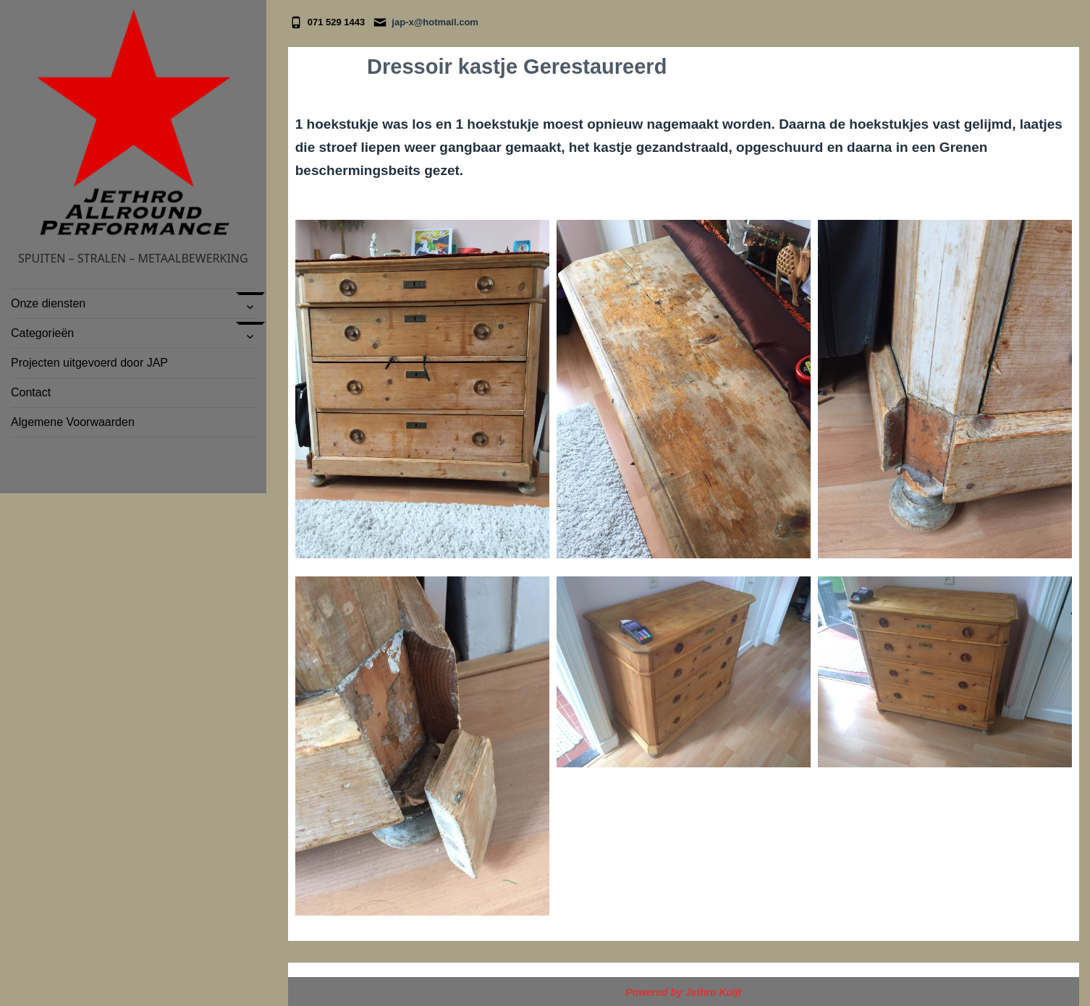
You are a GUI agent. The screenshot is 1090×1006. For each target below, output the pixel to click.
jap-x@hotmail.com (435, 22)
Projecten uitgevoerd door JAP (89, 363)
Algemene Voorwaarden (73, 422)
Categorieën (44, 333)
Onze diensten (48, 303)
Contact (31, 392)
